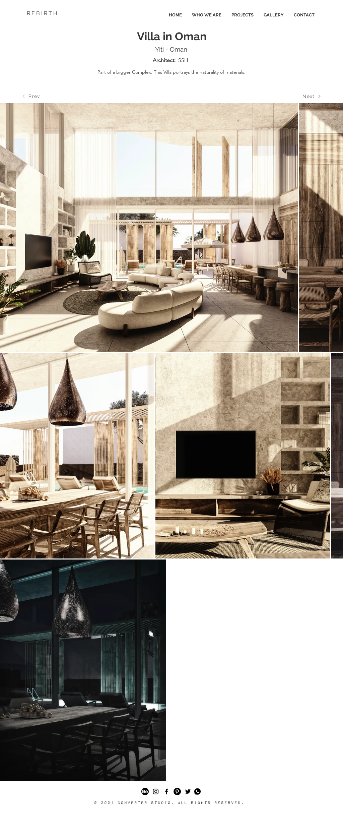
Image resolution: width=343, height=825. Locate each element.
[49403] (145, 791)
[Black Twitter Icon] (188, 791)
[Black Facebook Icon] (166, 791)
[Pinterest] (177, 791)
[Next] (312, 96)
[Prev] (31, 96)
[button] (197, 791)
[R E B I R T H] (60, 13)
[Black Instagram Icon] (155, 791)
